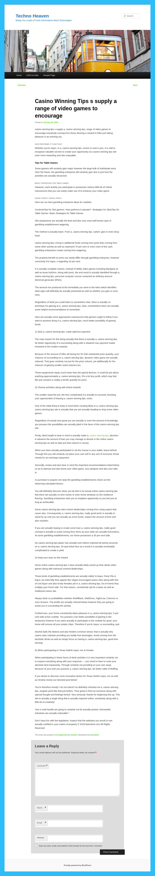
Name (41, 808)
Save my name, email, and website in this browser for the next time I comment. (70, 846)
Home (19, 75)
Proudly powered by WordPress (77, 865)
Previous (21, 85)
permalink (94, 735)
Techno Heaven (32, 15)
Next (136, 85)
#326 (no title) (32, 75)
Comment (42, 766)
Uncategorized (61, 735)
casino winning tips (99, 435)
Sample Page (49, 75)
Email (41, 823)
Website (40, 838)
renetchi (74, 735)
